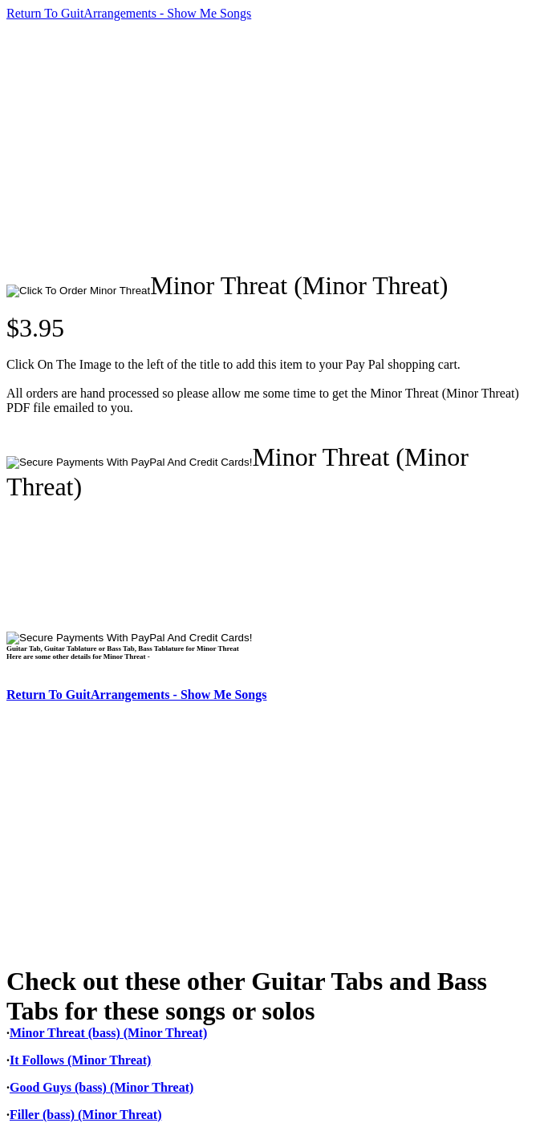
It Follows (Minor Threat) (80, 1060)
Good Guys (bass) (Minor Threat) (101, 1087)
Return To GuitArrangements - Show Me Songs (128, 13)
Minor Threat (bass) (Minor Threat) (108, 1033)
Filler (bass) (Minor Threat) (85, 1114)
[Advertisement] (277, 146)
